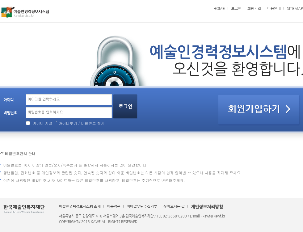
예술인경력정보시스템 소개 (80, 206)
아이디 (8, 100)
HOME (219, 8)
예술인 (25, 12)
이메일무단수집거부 (142, 206)
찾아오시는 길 (174, 206)
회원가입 (254, 8)
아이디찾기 (68, 123)
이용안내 (274, 8)
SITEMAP (295, 8)
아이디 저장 (43, 122)
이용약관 (113, 206)
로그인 (236, 8)
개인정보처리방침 (207, 206)
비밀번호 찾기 (93, 123)
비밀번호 (10, 113)
